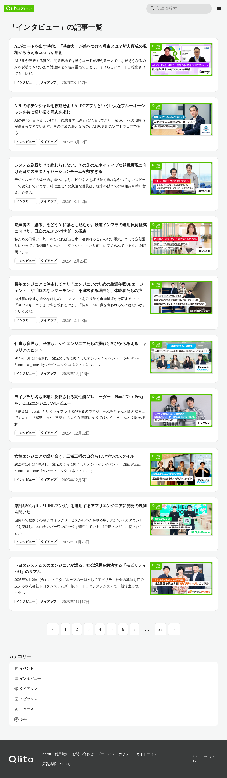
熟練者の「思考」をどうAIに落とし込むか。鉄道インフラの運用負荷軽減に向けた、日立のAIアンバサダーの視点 (80, 228)
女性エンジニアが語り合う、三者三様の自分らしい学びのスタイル (74, 456)
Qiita (20, 719)
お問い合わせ (83, 754)
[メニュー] (218, 8)
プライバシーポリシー (115, 754)
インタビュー (25, 82)
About (46, 754)
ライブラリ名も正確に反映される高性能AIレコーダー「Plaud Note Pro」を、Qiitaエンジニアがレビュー (79, 400)
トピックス (25, 699)
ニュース (24, 709)
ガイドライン (146, 754)
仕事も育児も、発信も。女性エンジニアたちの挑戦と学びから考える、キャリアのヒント (80, 346)
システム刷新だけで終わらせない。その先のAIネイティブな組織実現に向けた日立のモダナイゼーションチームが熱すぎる (80, 168)
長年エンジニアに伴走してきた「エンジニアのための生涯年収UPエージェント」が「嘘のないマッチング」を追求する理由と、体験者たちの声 (78, 287)
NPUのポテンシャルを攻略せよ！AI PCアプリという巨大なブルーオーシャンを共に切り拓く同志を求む (79, 109)
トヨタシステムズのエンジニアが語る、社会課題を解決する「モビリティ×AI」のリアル (80, 568)
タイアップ (48, 82)
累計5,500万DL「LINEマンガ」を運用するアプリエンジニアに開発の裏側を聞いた (80, 509)
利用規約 (62, 754)
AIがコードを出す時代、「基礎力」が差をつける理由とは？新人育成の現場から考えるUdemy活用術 (80, 49)
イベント (24, 668)
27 (160, 629)
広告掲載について (56, 764)
